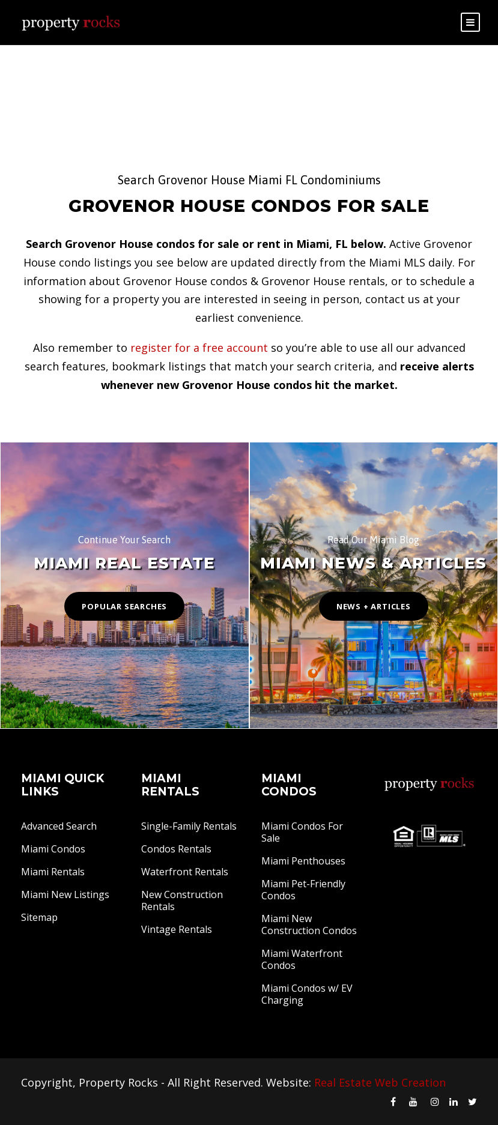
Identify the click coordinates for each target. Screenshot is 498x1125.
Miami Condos (53, 848)
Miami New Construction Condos (309, 924)
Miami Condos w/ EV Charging (307, 994)
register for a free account (199, 347)
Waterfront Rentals (184, 871)
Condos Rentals (176, 848)
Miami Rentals (53, 871)
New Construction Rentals (182, 900)
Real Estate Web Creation (380, 1082)
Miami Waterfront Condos (301, 959)
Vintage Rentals (176, 929)
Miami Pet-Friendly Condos (303, 889)
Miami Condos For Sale (302, 832)
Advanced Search (59, 826)
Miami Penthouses (303, 860)
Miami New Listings (65, 894)
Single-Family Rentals (189, 826)
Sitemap (39, 917)
